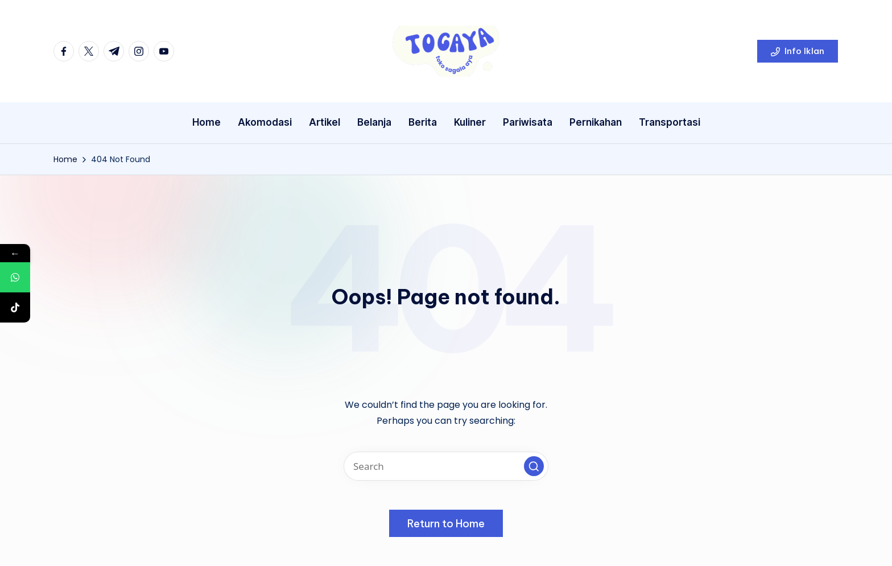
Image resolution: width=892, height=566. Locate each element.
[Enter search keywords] (446, 466)
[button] (798, 51)
